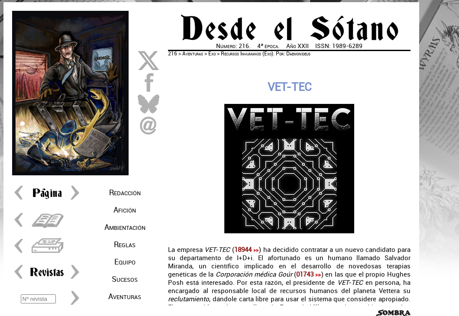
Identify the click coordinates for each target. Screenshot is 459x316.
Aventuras (124, 296)
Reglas (125, 244)
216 (172, 54)
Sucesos (125, 279)
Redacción (125, 192)
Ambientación (124, 227)
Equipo (125, 262)
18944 (246, 250)
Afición (124, 210)
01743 (308, 274)
